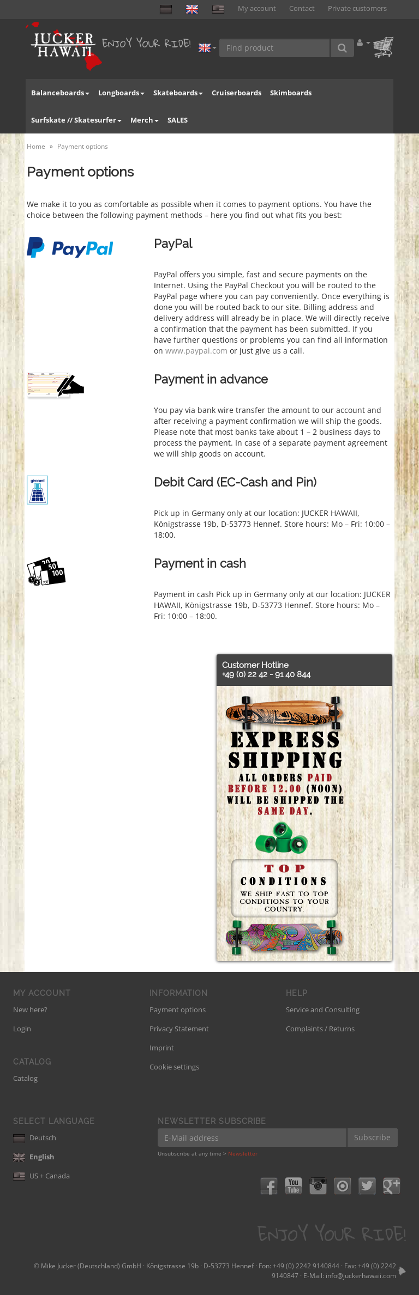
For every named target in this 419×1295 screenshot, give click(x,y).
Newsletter (243, 1153)
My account (257, 8)
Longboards (121, 93)
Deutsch (34, 1137)
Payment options (177, 1009)
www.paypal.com (196, 350)
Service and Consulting (323, 1009)
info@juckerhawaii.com (361, 1275)
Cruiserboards (236, 93)
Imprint (161, 1048)
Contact (302, 8)
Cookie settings (174, 1067)
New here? (30, 1009)
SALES (177, 120)
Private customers (357, 8)
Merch (144, 120)
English (34, 1157)
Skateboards (178, 93)
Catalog (25, 1078)
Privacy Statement (179, 1028)
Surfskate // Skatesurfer (76, 120)
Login (22, 1028)
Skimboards (291, 93)
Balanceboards (60, 93)
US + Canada (41, 1176)
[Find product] (275, 48)
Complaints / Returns (320, 1028)
